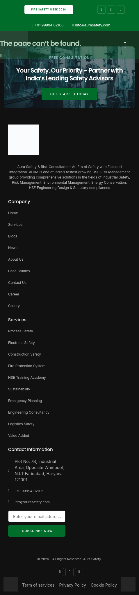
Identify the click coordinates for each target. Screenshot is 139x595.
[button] (125, 45)
